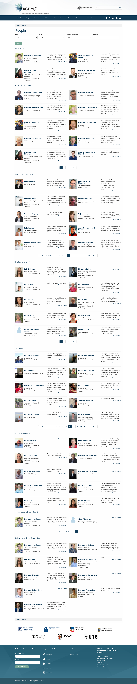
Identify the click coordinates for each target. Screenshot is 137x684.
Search (19, 43)
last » (73, 168)
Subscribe (22, 667)
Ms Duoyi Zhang (84, 500)
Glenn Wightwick (84, 519)
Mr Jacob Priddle (84, 414)
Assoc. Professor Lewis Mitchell (86, 153)
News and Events (59, 18)
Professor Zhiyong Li (31, 214)
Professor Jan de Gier (86, 92)
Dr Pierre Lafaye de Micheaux (85, 182)
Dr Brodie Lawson (30, 198)
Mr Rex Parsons (83, 385)
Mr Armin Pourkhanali (32, 414)
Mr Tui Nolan (29, 370)
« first (41, 255)
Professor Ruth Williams (33, 604)
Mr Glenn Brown (30, 441)
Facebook (47, 654)
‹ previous (48, 255)
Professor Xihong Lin (31, 575)
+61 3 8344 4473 (104, 665)
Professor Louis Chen (86, 545)
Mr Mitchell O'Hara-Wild (33, 485)
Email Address (19, 653)
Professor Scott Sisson (86, 71)
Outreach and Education (75, 18)
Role (16, 34)
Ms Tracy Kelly (83, 285)
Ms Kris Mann (29, 315)
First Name (18, 660)
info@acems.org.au (106, 667)
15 (85, 427)
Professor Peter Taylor (32, 56)
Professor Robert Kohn (32, 138)
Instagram (47, 672)
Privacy (17, 681)
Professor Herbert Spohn (33, 590)
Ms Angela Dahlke (84, 269)
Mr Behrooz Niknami (31, 355)
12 (73, 427)
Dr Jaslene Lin (29, 228)
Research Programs (72, 34)
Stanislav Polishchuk (85, 400)
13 (77, 427)
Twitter (46, 659)
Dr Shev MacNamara (85, 242)
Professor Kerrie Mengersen (30, 71)
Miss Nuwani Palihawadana (34, 385)
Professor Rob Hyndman (87, 122)
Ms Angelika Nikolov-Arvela (32, 330)
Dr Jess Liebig (83, 214)
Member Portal (90, 18)
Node (40, 34)
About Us (20, 18)
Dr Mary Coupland (84, 441)
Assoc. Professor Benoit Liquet (86, 229)
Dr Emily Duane (29, 269)
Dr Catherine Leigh (85, 198)
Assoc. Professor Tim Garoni (85, 56)
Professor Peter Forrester (87, 107)
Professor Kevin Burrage (33, 92)
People (28, 18)
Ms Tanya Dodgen (30, 455)
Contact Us (25, 681)
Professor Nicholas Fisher (87, 455)
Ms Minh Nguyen (84, 315)
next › (68, 168)
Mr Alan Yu (28, 500)
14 (81, 427)
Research (37, 18)
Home (18, 25)
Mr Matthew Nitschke (86, 355)
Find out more (62, 61)
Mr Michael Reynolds (85, 485)
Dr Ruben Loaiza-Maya (32, 242)
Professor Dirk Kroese (86, 138)
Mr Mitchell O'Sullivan (86, 370)
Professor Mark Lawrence (87, 471)
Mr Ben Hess (28, 285)
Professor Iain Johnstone (87, 559)
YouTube (47, 663)
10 (81, 255)
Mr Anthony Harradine (32, 471)
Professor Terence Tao (86, 590)
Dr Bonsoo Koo (29, 181)
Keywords (96, 34)
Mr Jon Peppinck (30, 400)
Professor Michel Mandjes (87, 575)
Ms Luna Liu (28, 300)
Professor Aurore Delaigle (33, 107)
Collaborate (47, 18)
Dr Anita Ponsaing (84, 329)
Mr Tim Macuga (83, 300)
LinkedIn (47, 668)
